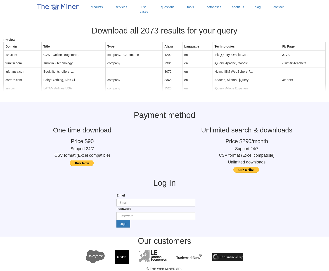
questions (168, 7)
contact (278, 7)
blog (257, 7)
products (97, 7)
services (121, 7)
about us (238, 7)
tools (190, 7)
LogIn (123, 223)
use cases (144, 9)
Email (120, 195)
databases (214, 7)
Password (123, 209)
